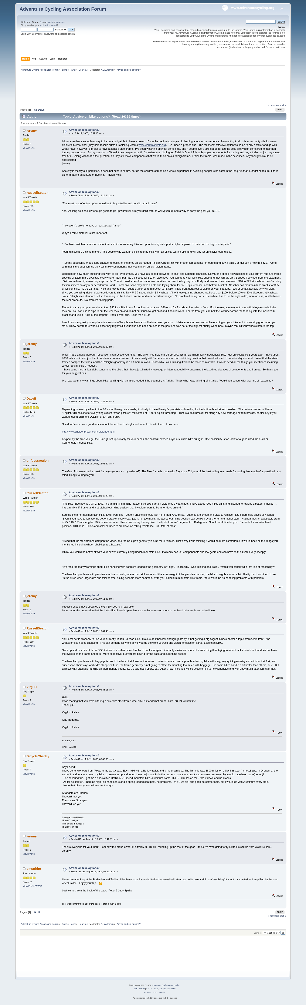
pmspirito (34, 868)
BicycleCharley (38, 756)
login (50, 22)
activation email (48, 25)
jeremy (32, 130)
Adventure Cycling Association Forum (63, 9)
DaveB (32, 398)
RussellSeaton (37, 192)
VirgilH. (32, 687)
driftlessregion (38, 460)
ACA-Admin (107, 69)
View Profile (29, 148)
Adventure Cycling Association (166, 985)
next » (282, 105)
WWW (38, 886)
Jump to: (258, 933)
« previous (273, 105)
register (60, 22)
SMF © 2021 (152, 988)
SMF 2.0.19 (139, 988)
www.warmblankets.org (152, 145)
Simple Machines (167, 988)
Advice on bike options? (84, 129)
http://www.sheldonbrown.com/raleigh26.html (88, 431)
